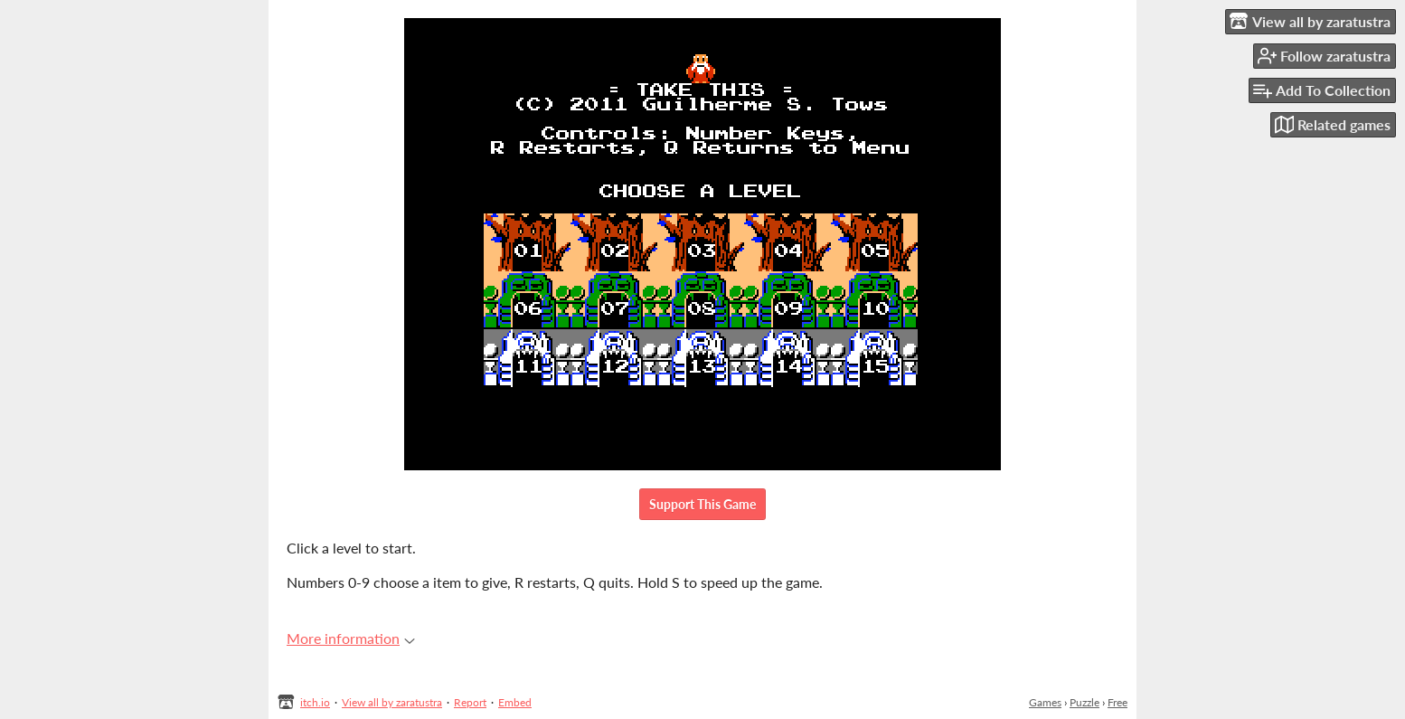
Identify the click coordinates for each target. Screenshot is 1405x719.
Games (1045, 702)
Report (470, 702)
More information (351, 638)
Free (1117, 702)
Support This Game (702, 504)
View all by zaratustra (392, 702)
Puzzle (1084, 702)
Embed (515, 702)
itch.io (315, 702)
